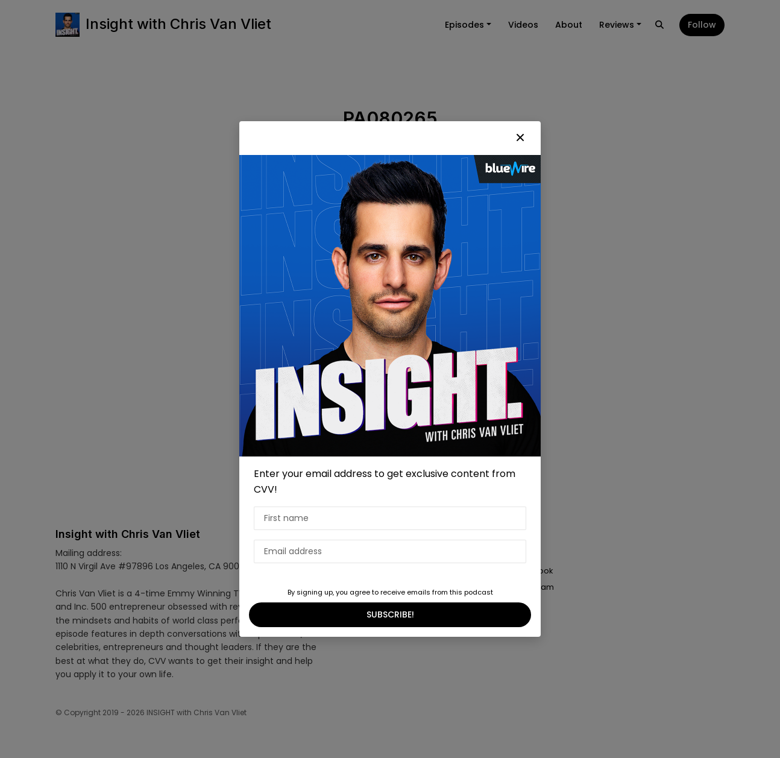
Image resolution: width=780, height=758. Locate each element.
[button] (520, 138)
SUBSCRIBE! (390, 614)
